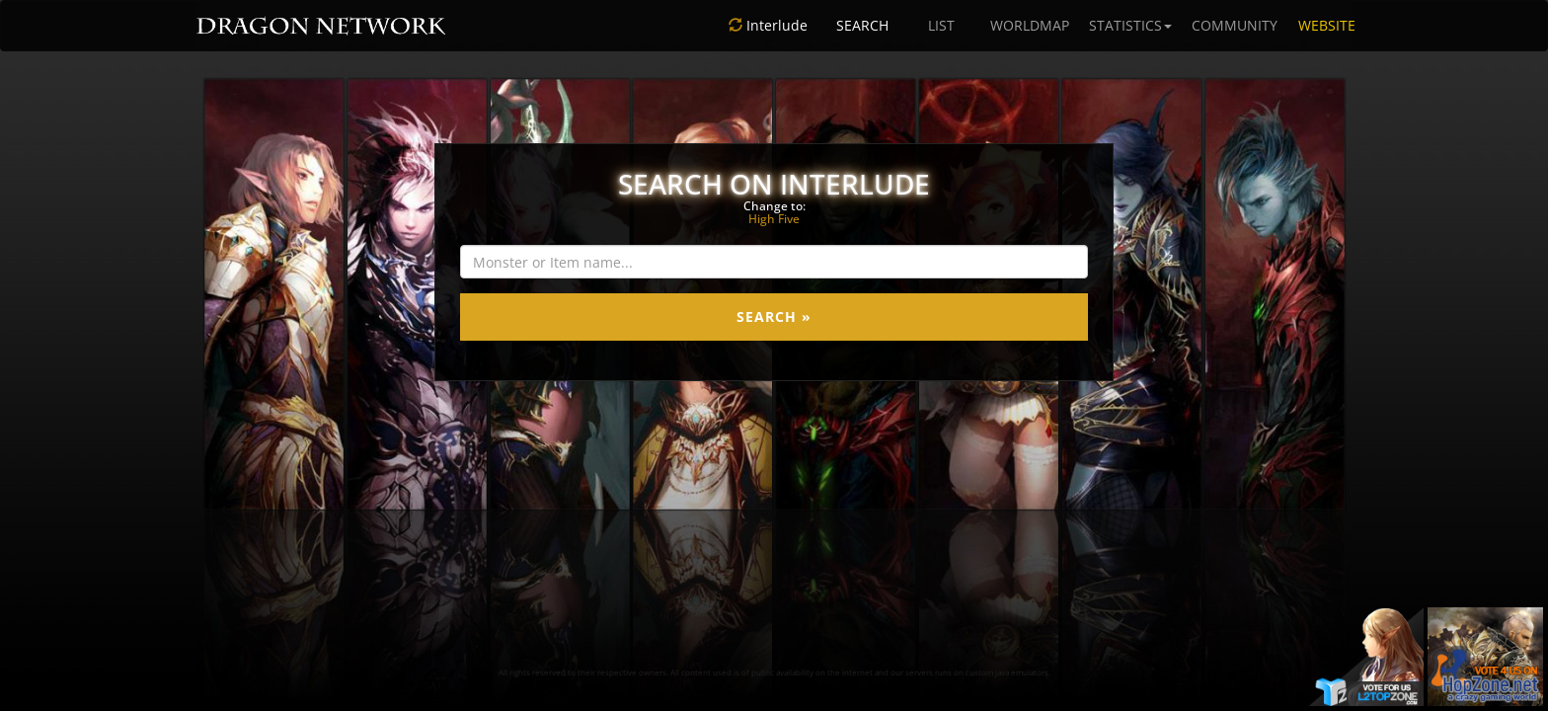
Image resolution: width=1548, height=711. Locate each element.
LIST (941, 25)
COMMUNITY (1234, 25)
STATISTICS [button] (1130, 25)
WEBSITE (1326, 25)
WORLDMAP (1029, 25)
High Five (774, 218)
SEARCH (862, 25)
